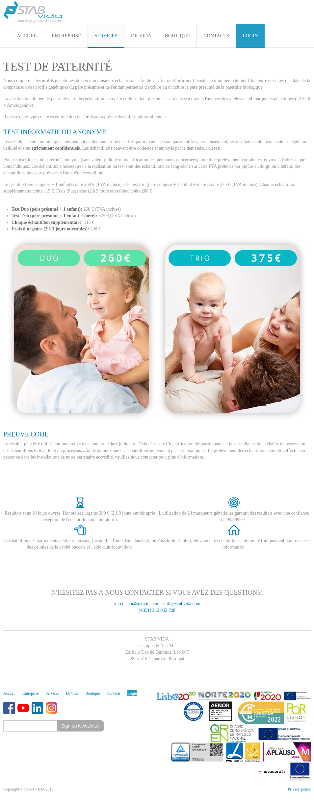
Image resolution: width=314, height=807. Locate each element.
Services (52, 693)
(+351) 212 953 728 (157, 610)
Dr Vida (72, 693)
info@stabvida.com (182, 603)
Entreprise (30, 693)
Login (132, 693)
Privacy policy (299, 789)
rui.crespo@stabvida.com (137, 603)
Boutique (92, 693)
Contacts (113, 693)
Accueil (9, 693)
